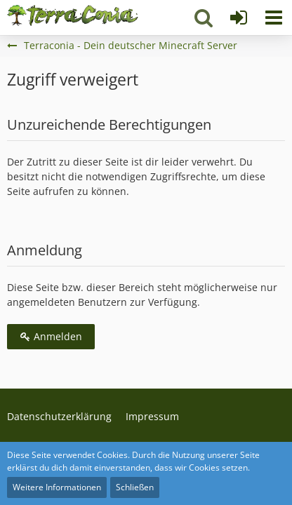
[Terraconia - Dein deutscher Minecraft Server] (72, 15)
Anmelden (51, 336)
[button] (274, 18)
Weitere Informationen (57, 487)
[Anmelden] (239, 18)
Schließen (135, 487)
